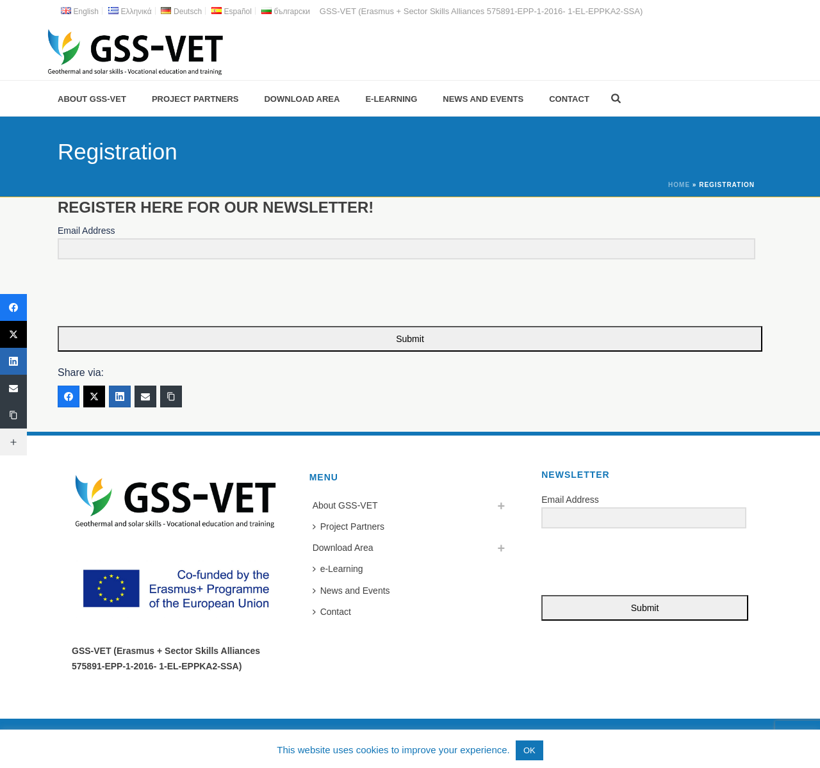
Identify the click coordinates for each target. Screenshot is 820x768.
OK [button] (529, 750)
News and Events (483, 99)
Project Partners (195, 99)
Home (679, 184)
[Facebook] (68, 396)
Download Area (302, 99)
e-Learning (391, 99)
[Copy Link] (171, 396)
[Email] (145, 396)
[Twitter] (94, 396)
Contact (569, 99)
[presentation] (136, 294)
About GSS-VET (92, 99)
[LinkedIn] (120, 396)
